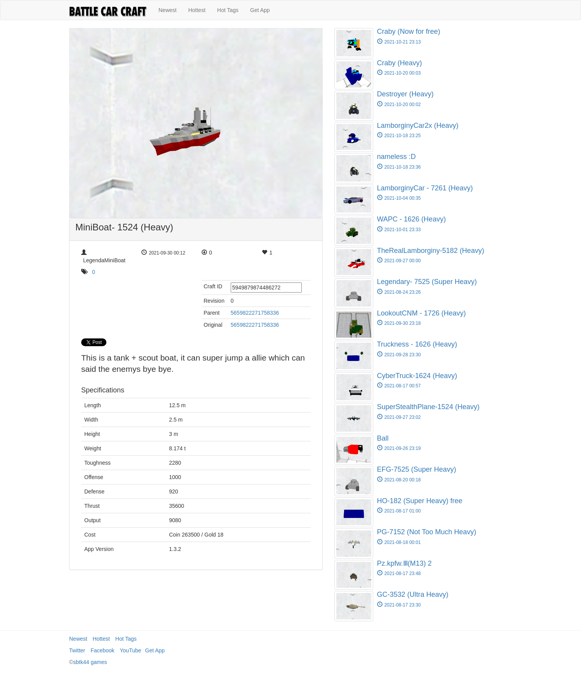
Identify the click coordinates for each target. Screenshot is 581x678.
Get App (260, 10)
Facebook (102, 650)
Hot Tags (227, 10)
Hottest (196, 10)
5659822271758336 (255, 313)
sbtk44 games (90, 662)
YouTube (130, 650)
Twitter (77, 650)
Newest (167, 10)
